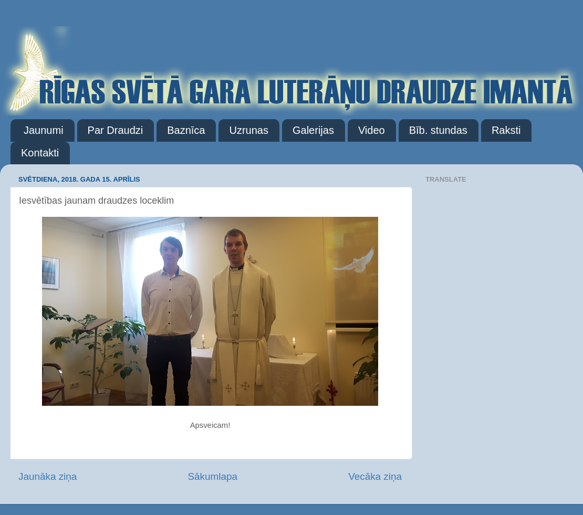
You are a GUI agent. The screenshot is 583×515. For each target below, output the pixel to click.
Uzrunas (248, 130)
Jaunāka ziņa (47, 476)
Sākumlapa (212, 476)
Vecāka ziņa (375, 476)
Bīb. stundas (438, 130)
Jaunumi (44, 130)
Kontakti (40, 153)
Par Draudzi (115, 130)
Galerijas (313, 130)
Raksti (506, 130)
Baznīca (186, 130)
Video (371, 130)
